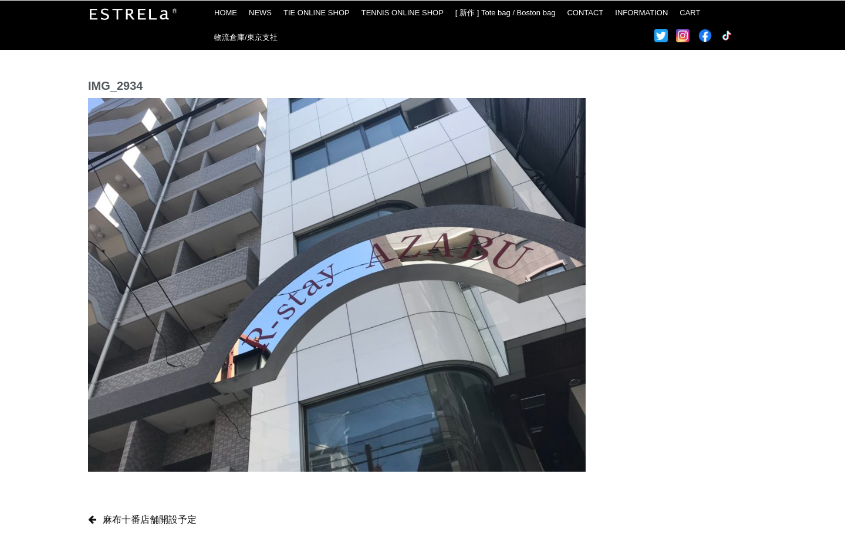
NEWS (260, 12)
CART (690, 12)
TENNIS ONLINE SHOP (402, 12)
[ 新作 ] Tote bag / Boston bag (505, 12)
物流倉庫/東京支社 (246, 37)
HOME (225, 12)
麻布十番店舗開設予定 (150, 520)
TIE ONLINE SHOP (316, 12)
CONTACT (585, 12)
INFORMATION (641, 12)
